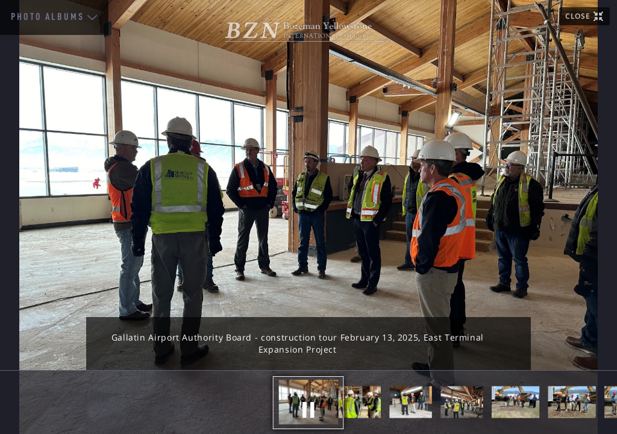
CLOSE (577, 16)
